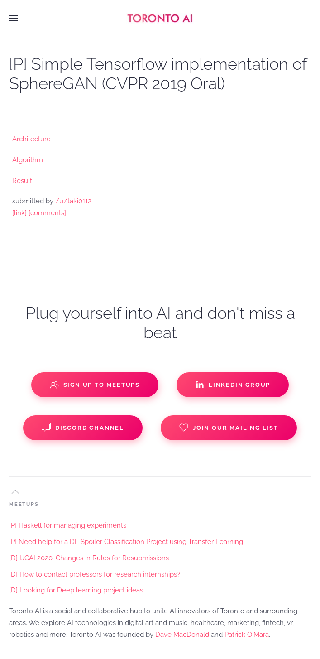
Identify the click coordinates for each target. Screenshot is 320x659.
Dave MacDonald (182, 634)
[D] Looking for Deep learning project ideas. (76, 590)
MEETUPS (24, 504)
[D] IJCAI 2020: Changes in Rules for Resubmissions (89, 558)
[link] (19, 213)
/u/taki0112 (73, 201)
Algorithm (27, 160)
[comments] (47, 213)
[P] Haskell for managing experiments (67, 525)
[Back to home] (160, 18)
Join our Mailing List (228, 427)
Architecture (31, 139)
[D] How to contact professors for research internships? (94, 574)
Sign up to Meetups (95, 384)
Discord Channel (83, 427)
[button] (13, 18)
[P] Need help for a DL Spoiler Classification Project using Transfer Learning (126, 542)
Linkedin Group (232, 384)
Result (22, 181)
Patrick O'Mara (246, 634)
